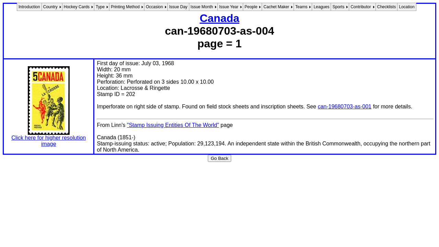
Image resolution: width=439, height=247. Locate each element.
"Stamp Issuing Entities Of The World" (173, 125)
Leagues (321, 6)
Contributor (361, 6)
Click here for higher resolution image (48, 141)
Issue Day (178, 6)
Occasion (154, 6)
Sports (338, 6)
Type (100, 6)
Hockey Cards (77, 6)
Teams (301, 6)
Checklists (386, 6)
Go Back (219, 158)
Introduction (29, 6)
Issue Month (202, 6)
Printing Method (125, 6)
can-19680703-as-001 (344, 106)
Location (406, 6)
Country (50, 6)
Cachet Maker (276, 6)
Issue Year (228, 6)
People (251, 6)
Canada (219, 18)
